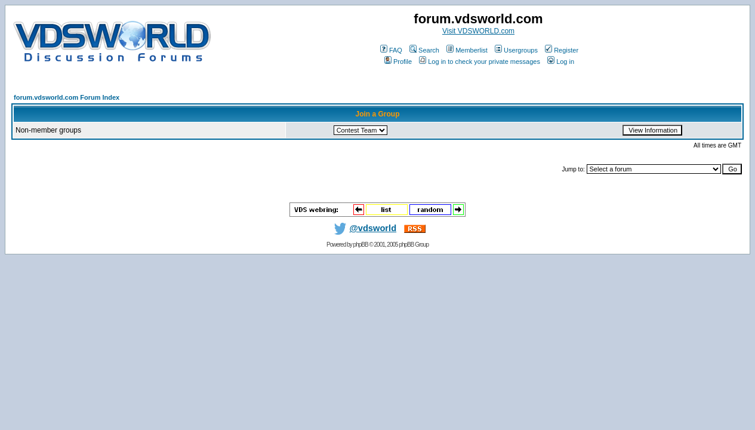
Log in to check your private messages (479, 61)
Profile (398, 61)
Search (424, 50)
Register (561, 50)
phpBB (360, 244)
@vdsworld (362, 228)
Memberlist (467, 50)
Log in (560, 61)
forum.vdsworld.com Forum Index (66, 97)
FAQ (391, 50)
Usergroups (516, 50)
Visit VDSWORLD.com (478, 31)
